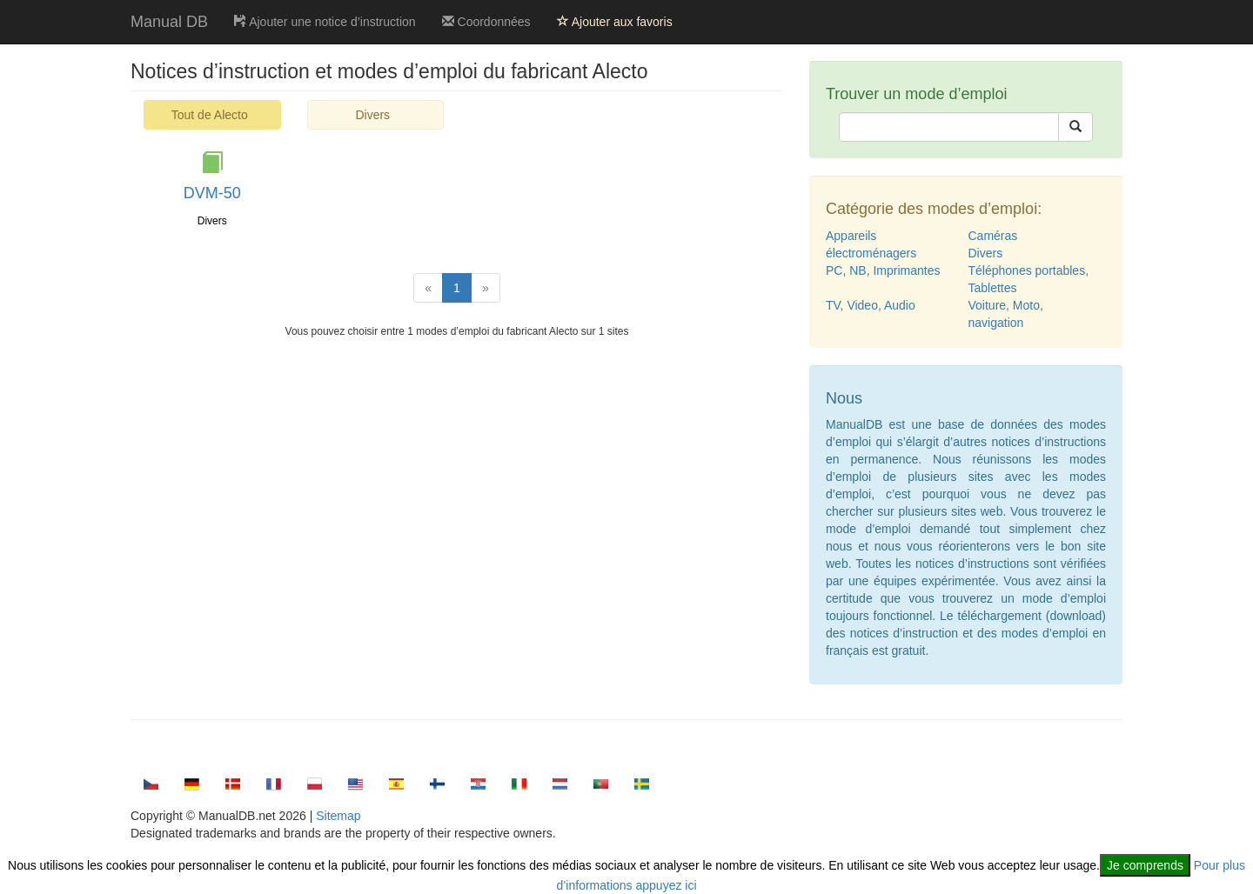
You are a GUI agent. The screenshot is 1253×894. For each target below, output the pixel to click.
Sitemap (338, 816)
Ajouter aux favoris (615, 22)
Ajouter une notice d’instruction (325, 22)
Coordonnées (486, 22)
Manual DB (169, 21)
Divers (372, 115)
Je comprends (1145, 865)
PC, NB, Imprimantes (883, 270)
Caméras (993, 236)
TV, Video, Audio (870, 305)
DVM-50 (212, 193)
